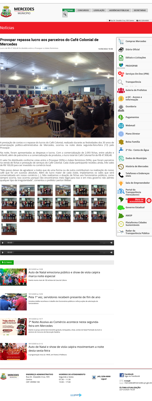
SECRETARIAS (140, 10)
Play (2, 243)
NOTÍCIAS (68, 10)
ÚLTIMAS (7, 262)
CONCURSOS (83, 10)
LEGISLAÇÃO (99, 10)
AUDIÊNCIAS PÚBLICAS (119, 10)
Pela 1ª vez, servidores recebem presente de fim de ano (64, 297)
